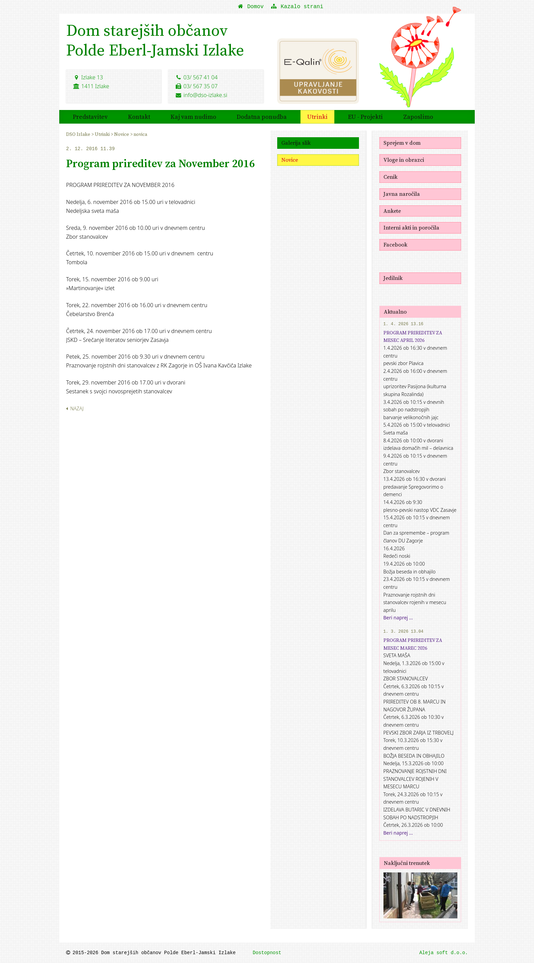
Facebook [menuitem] (395, 244)
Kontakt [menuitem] (139, 116)
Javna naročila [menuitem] (401, 194)
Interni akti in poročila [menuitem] (411, 227)
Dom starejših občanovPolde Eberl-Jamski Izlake (155, 40)
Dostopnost (267, 953)
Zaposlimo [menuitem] (418, 116)
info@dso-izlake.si (201, 95)
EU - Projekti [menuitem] (365, 116)
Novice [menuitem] (122, 134)
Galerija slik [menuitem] (296, 142)
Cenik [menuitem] (390, 176)
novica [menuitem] (140, 134)
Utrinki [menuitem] (317, 116)
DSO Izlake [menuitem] (78, 134)
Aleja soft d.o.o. (443, 953)
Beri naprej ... (398, 617)
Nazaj (75, 408)
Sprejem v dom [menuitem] (402, 142)
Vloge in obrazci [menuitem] (403, 159)
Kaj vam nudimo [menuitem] (193, 116)
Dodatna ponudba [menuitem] (262, 116)
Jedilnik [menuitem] (393, 278)
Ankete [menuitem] (392, 211)
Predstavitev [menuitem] (90, 116)
